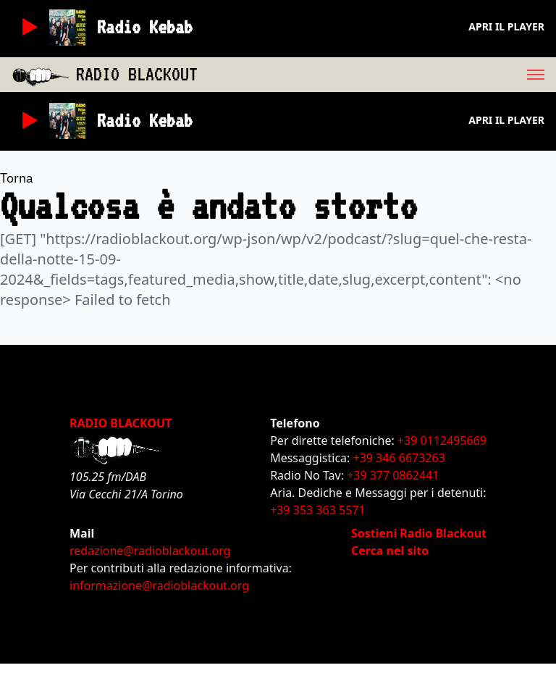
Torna (16, 178)
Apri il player (506, 26)
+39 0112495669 (441, 440)
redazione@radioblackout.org (150, 551)
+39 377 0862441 (393, 475)
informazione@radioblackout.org (159, 585)
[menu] (376, 74)
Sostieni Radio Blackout (418, 533)
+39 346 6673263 (399, 458)
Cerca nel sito (390, 551)
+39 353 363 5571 (317, 510)
